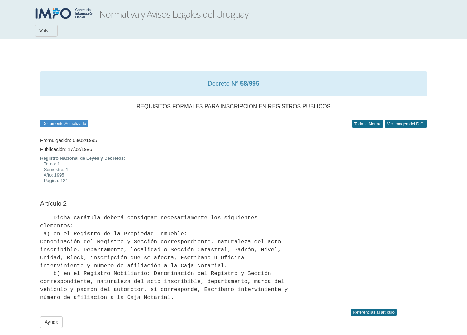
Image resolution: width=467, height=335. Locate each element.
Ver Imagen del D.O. (406, 124)
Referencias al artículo (374, 312)
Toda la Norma (367, 124)
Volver (46, 30)
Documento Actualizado (64, 123)
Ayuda (51, 322)
